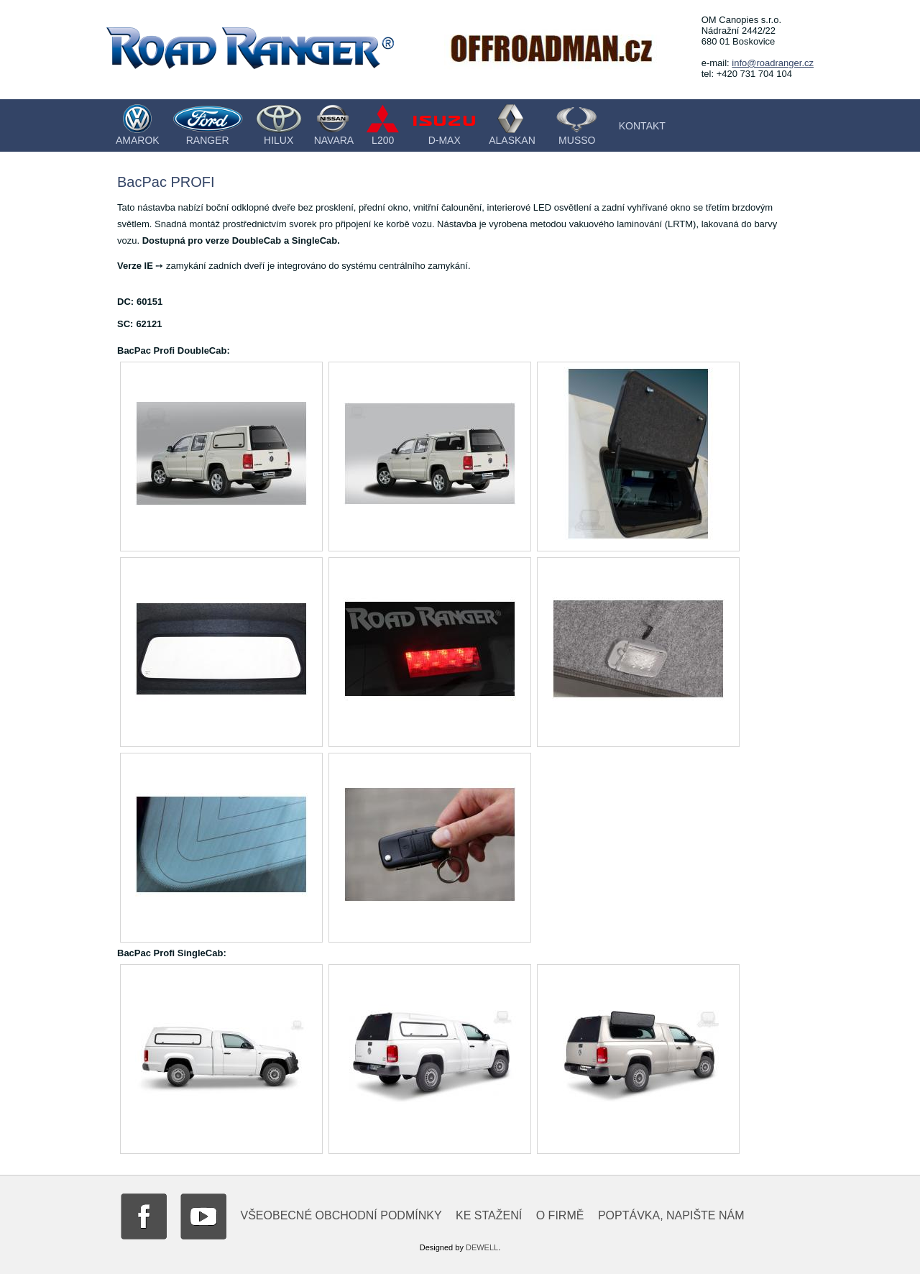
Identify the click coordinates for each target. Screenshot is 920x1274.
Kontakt (642, 126)
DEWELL (482, 1247)
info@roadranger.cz (773, 63)
